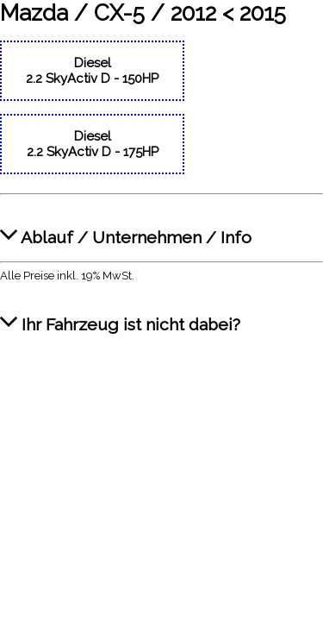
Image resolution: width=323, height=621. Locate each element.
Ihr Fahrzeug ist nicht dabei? (120, 315)
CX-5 (119, 13)
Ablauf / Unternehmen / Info (126, 228)
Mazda (34, 13)
